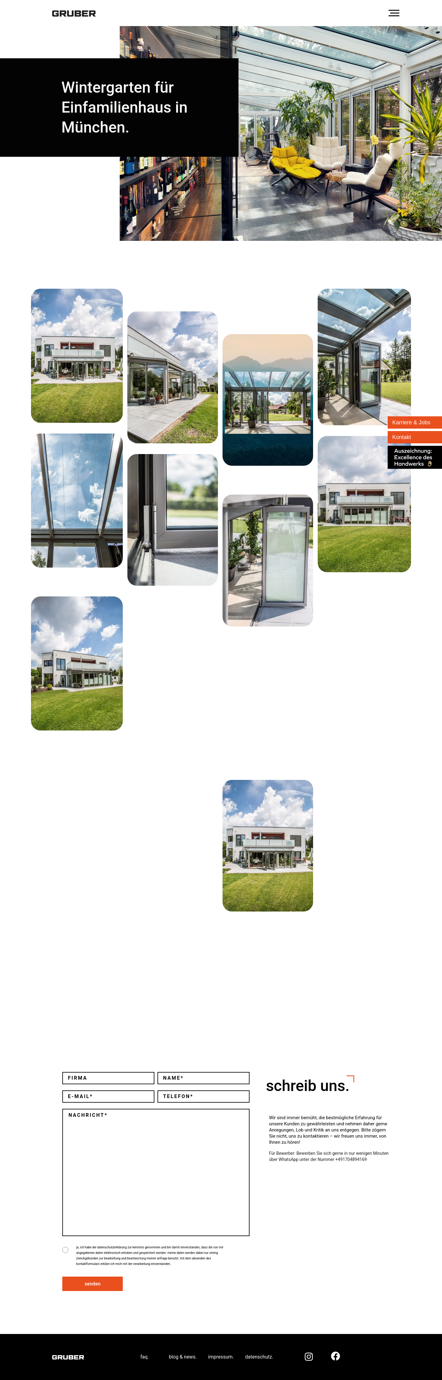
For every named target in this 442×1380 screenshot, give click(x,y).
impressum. (221, 1357)
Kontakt (401, 437)
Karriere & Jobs (411, 422)
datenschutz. (259, 1357)
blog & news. (183, 1357)
